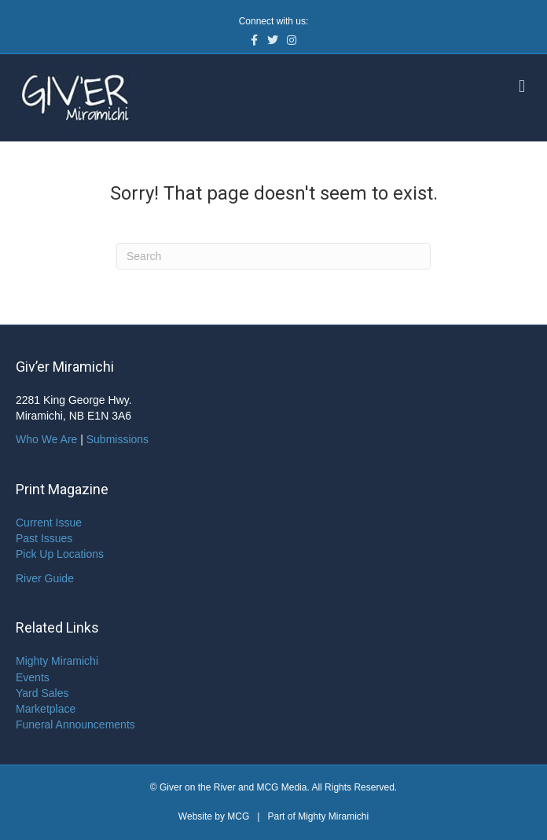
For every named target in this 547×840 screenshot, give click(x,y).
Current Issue (49, 522)
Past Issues (44, 538)
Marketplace (45, 708)
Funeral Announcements (75, 724)
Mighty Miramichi (57, 661)
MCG (238, 816)
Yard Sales (42, 693)
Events (33, 677)
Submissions (117, 439)
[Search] (273, 256)
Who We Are (46, 439)
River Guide (45, 578)
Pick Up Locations (60, 554)
